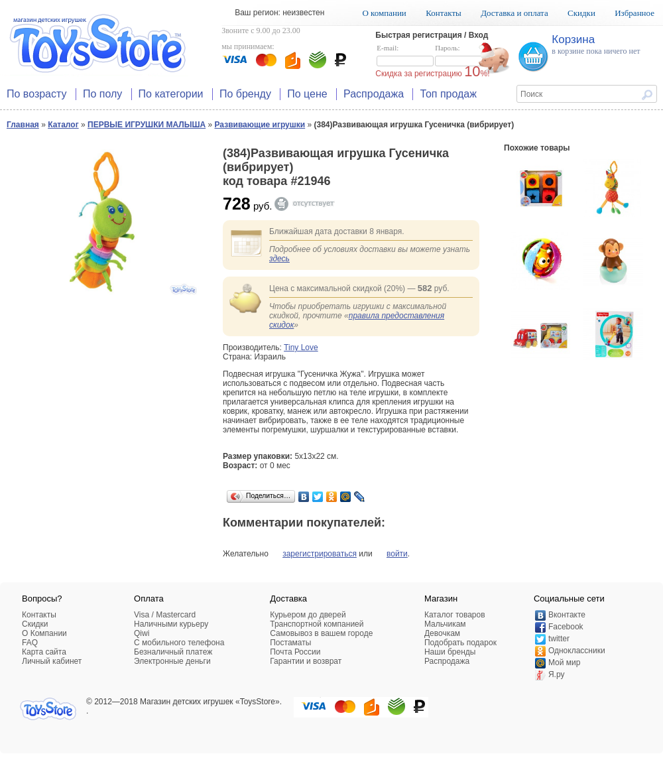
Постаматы (290, 642)
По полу (102, 93)
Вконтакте (566, 614)
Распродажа (373, 93)
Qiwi (141, 633)
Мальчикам (445, 624)
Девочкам (442, 633)
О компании (384, 13)
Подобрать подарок (460, 642)
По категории (171, 93)
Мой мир (564, 662)
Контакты (443, 13)
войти (397, 553)
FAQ (30, 642)
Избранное (634, 13)
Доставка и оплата (514, 13)
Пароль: (463, 56)
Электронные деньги (172, 661)
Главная (23, 124)
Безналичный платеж (173, 652)
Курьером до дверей (307, 614)
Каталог (63, 124)
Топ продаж (448, 93)
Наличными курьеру (171, 624)
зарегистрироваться (319, 553)
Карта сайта (44, 652)
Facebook (565, 626)
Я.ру (556, 674)
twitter (559, 638)
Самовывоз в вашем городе (321, 633)
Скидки (581, 13)
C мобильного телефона (179, 642)
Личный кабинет (52, 661)
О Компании (44, 633)
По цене (307, 93)
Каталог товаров (454, 614)
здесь (279, 258)
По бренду (245, 93)
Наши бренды (449, 652)
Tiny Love (301, 347)
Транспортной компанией (316, 624)
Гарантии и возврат (305, 661)
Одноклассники (576, 650)
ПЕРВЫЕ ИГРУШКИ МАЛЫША (147, 124)
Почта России (295, 652)
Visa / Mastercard (165, 614)
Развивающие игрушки (260, 124)
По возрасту (37, 93)
